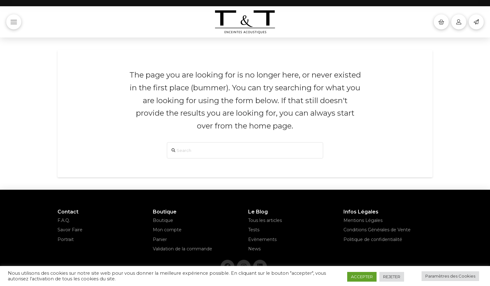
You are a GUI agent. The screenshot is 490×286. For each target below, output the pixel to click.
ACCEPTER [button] (362, 276)
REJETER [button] (391, 276)
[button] (13, 21)
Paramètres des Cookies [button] (450, 275)
